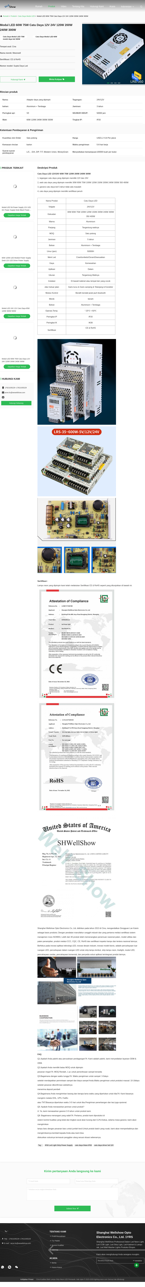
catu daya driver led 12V (103, 1145)
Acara (112, 6)
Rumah (38, 6)
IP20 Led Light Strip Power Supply (59, 1145)
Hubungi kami (97, 6)
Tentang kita (78, 6)
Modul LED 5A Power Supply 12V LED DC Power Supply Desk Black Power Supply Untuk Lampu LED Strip (16, 210)
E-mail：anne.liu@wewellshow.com (16, 1243)
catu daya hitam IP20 (83, 1145)
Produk (51, 6)
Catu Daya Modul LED (26, 16)
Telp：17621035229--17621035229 (16, 1239)
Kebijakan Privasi (26, 1279)
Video (63, 6)
